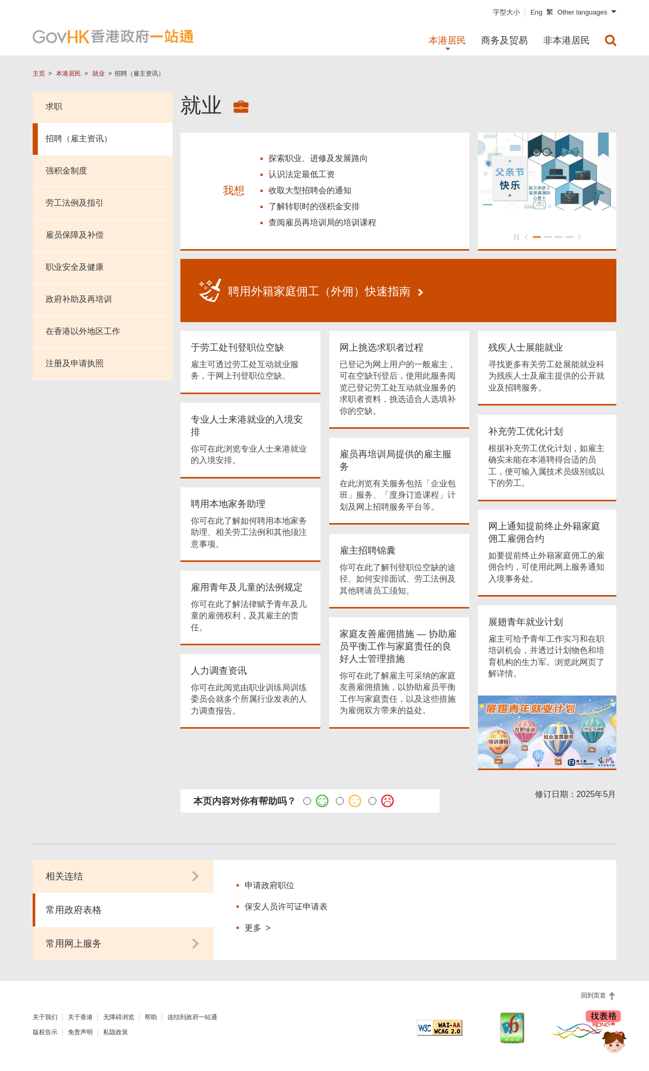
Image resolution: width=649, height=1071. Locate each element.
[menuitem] (610, 40)
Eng (536, 12)
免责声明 (80, 1029)
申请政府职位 (269, 882)
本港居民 (68, 73)
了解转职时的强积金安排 (314, 204)
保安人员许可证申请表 (286, 903)
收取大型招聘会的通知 (310, 188)
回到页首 (594, 992)
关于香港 (80, 1014)
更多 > (258, 924)
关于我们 (45, 1014)
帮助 (151, 1014)
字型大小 (506, 12)
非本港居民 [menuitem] (566, 40)
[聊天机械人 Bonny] (606, 1034)
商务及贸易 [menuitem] (504, 40)
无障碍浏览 (118, 1014)
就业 (98, 73)
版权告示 (45, 1029)
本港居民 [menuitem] (447, 40)
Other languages (582, 12)
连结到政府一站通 (192, 1014)
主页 (39, 73)
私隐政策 (115, 1029)
